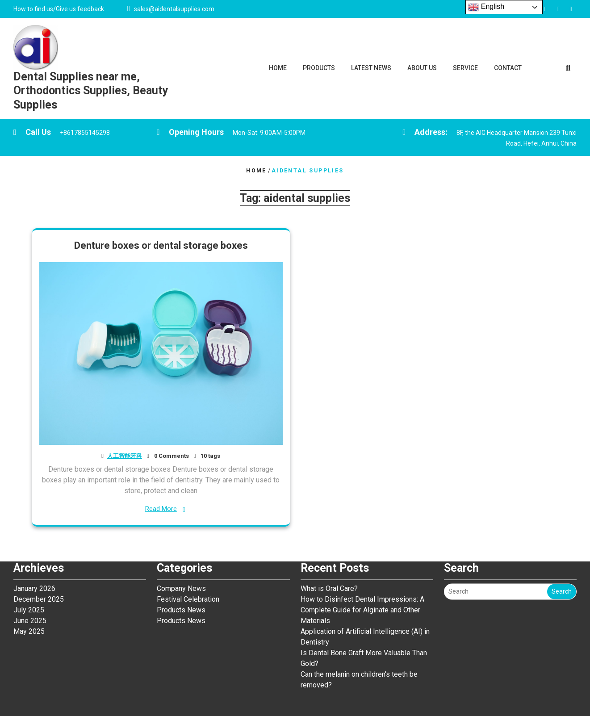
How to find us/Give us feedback (58, 9)
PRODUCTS (319, 67)
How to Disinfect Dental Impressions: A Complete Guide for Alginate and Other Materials (362, 553)
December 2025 (38, 542)
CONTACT (508, 67)
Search (562, 534)
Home (256, 170)
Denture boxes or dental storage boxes (161, 245)
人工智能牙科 (124, 455)
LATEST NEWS (371, 67)
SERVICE (465, 67)
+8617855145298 (85, 132)
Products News (181, 553)
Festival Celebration (188, 542)
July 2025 (28, 553)
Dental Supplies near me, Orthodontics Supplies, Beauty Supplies (90, 90)
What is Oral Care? (330, 531)
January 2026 (34, 531)
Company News (181, 531)
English (486, 7)
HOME (278, 67)
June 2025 (29, 563)
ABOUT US (422, 67)
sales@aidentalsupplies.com (174, 9)
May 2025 (29, 574)
